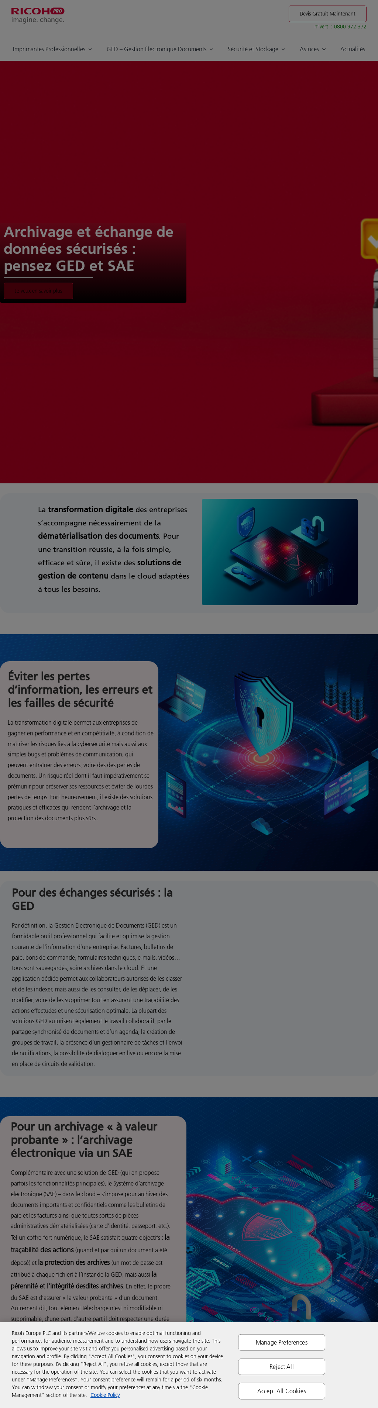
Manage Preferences (281, 1342)
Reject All (281, 1366)
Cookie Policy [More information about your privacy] (105, 1395)
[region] (189, 1365)
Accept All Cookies (281, 1391)
